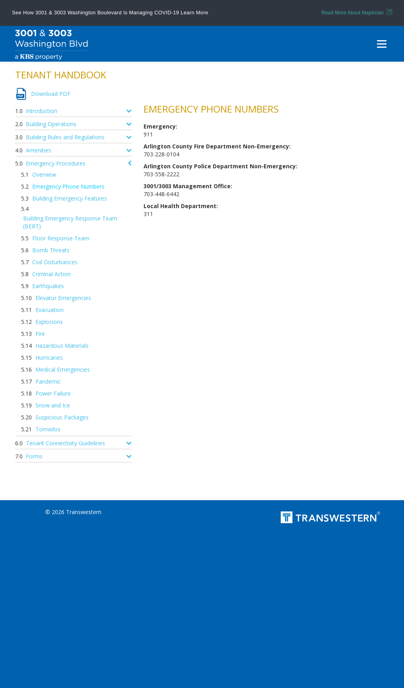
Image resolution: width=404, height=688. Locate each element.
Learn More (194, 13)
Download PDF (50, 93)
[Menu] (382, 44)
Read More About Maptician (357, 13)
